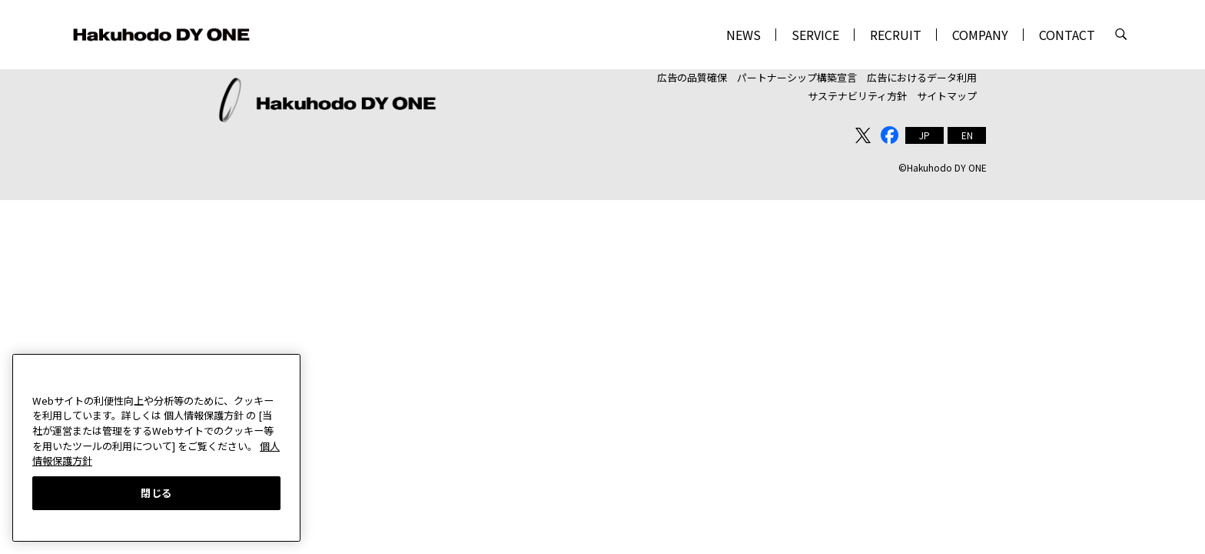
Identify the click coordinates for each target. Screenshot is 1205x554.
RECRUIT (895, 34)
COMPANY (980, 34)
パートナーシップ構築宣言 (797, 75)
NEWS (743, 34)
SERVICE (815, 34)
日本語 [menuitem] (924, 129)
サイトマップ (947, 91)
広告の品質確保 (692, 75)
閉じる (156, 493)
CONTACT (1067, 34)
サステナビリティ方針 (857, 91)
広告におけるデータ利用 (922, 75)
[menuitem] (924, 129)
